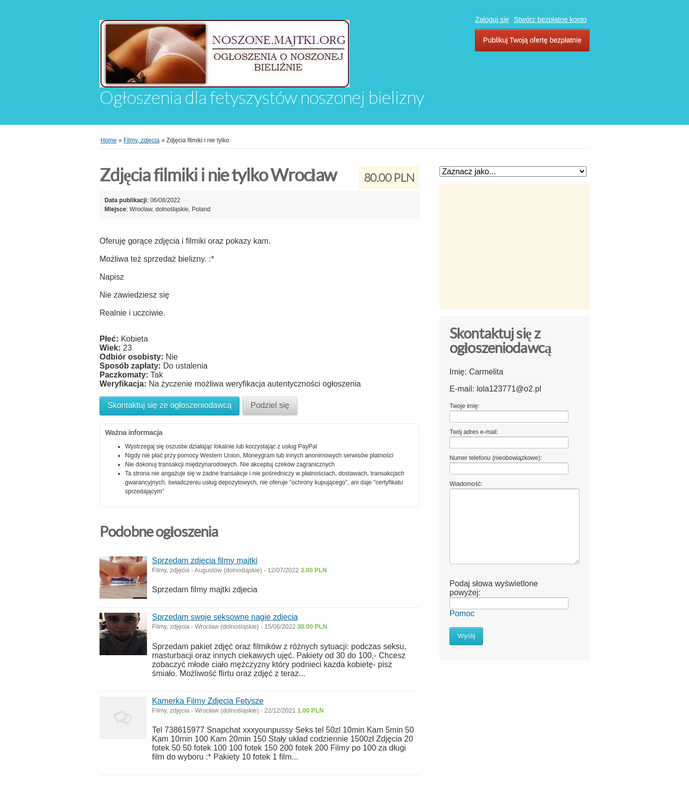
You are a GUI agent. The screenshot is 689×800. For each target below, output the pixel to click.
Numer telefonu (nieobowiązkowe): (496, 457)
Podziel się (269, 405)
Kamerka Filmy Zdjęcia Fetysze (208, 701)
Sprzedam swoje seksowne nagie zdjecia (225, 617)
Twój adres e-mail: (474, 431)
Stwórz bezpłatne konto (550, 19)
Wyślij (466, 636)
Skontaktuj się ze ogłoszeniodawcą (170, 405)
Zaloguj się (492, 19)
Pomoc (462, 613)
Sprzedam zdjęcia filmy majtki (205, 560)
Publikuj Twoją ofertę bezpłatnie (532, 40)
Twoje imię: (465, 405)
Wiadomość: (466, 483)
